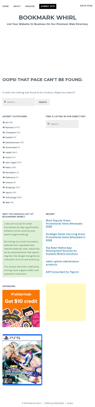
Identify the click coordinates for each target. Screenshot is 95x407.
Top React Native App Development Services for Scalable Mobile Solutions (62, 251)
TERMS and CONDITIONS (54, 403)
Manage (30, 6)
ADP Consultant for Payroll (62, 272)
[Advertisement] (47, 50)
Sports (9, 192)
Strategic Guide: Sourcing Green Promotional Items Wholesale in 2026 (65, 237)
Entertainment (12, 142)
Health (9, 152)
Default (9, 137)
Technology (11, 197)
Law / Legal (11, 162)
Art (7, 122)
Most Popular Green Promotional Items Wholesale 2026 (64, 223)
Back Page (86, 5)
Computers (11, 132)
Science (9, 182)
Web (7, 202)
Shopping (10, 187)
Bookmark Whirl (47, 17)
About (17, 6)
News (8, 167)
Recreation (11, 172)
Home (5, 6)
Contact (70, 403)
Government (11, 147)
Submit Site (48, 6)
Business (10, 127)
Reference (10, 177)
